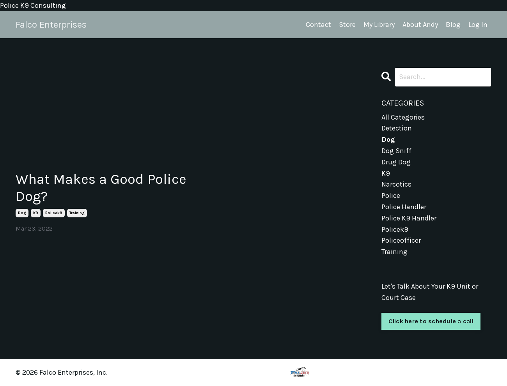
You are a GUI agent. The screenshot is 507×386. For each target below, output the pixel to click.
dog (22, 213)
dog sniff (396, 150)
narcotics (396, 184)
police (390, 195)
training (77, 213)
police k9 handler (408, 218)
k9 (35, 213)
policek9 (53, 213)
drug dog (396, 162)
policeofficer (401, 240)
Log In (478, 24)
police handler (403, 207)
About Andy (420, 24)
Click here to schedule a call (430, 321)
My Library (379, 24)
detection (396, 128)
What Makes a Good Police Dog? (101, 187)
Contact (318, 24)
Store (347, 24)
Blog (453, 24)
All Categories (403, 117)
